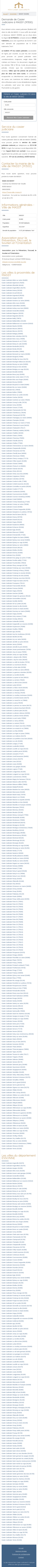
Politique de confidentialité (21, 1554)
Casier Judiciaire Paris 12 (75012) (12, 929)
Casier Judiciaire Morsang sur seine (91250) (15, 848)
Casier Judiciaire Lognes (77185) (12, 769)
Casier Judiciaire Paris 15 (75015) (12, 937)
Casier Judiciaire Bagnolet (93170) (12, 316)
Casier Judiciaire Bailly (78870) (11, 318)
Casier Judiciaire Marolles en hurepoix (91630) (16, 805)
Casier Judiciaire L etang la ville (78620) (14, 657)
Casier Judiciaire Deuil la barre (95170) (14, 514)
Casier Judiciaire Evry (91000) (11, 555)
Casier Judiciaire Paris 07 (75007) (12, 917)
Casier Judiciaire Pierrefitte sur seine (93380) (16, 957)
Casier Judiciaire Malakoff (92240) (12, 787)
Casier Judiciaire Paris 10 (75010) (12, 924)
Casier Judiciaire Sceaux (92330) (12, 1021)
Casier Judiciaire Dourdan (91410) (12, 1267)
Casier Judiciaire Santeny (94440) (12, 1008)
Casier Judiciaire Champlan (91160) (13, 420)
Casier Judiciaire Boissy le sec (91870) (14, 1191)
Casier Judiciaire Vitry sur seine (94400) (14, 1141)
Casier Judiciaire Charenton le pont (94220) (15, 425)
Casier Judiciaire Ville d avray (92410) (14, 1092)
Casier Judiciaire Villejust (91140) (12, 1105)
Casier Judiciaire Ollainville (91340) (13, 881)
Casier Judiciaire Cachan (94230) (12, 397)
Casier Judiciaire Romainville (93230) (13, 990)
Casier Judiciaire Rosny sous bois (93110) (15, 993)
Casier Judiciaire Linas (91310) (11, 761)
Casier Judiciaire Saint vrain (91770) (13, 1469)
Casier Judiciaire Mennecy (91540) (13, 810)
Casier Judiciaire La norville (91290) (13, 675)
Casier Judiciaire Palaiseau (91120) (13, 894)
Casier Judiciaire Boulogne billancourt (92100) (16, 362)
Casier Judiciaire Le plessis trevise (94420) (15, 715)
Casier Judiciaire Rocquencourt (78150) (14, 985)
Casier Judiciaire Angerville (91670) (13, 1163)
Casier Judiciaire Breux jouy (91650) (13, 374)
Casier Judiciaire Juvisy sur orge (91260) (14, 654)
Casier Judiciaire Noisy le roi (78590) (13, 873)
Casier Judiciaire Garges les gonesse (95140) (16, 596)
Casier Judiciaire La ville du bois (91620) (14, 682)
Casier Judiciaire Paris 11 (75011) (12, 927)
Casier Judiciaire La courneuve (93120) (14, 665)
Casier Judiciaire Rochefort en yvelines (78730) (16, 983)
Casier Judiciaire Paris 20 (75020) (12, 950)
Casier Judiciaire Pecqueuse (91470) (13, 952)
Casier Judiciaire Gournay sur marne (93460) (16, 611)
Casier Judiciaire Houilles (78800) (12, 629)
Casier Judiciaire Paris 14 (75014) (12, 934)
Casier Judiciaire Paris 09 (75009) (12, 922)
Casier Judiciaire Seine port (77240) (13, 1024)
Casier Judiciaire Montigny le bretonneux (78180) (17, 828)
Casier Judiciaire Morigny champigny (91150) (16, 1407)
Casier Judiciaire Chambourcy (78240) (14, 412)
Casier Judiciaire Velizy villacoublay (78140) (15, 1075)
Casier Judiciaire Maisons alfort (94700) (14, 782)
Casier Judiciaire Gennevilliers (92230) (14, 598)
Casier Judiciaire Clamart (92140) (12, 468)
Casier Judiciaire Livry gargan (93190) (14, 766)
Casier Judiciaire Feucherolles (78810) (14, 563)
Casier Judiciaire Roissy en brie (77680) (14, 988)
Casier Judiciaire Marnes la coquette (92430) (16, 800)
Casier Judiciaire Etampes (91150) (12, 1283)
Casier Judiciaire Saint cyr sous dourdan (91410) (17, 1453)
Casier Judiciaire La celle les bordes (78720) (16, 662)
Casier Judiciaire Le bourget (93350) (13, 690)
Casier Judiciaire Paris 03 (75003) (12, 906)
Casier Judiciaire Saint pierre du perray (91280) (16, 1466)
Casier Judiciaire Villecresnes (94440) (13, 1100)
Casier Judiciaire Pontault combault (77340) (15, 965)
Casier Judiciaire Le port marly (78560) (14, 718)
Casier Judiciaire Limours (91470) (12, 759)
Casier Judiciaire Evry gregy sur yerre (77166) (16, 558)
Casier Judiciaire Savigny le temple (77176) (15, 1016)
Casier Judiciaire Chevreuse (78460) (13, 456)
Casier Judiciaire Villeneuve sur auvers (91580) (16, 1118)
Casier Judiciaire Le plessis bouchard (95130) (16, 708)
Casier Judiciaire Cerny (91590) (12, 405)
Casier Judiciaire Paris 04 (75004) (12, 909)
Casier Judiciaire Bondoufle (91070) (13, 346)
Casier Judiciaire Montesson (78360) (13, 820)
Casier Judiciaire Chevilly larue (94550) (14, 453)
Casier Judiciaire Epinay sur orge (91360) (15, 542)
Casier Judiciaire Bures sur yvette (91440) (15, 395)
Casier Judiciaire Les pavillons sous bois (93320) (17, 738)
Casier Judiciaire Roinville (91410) (12, 1441)
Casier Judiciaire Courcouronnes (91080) (14, 494)
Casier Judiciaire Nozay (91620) (12, 878)
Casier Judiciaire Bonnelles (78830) (13, 351)
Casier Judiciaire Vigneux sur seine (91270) (15, 1087)
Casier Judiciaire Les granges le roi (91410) (15, 1354)
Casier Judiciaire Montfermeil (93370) (13, 822)
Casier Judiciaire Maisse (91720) (12, 1379)
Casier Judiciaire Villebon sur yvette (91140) (15, 1095)
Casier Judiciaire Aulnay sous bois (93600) (15, 308)
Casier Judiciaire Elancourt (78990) (13, 532)
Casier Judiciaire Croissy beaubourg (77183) (16, 502)
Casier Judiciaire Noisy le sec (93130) (13, 876)
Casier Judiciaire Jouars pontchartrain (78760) (16, 649)
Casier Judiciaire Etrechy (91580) (12, 553)
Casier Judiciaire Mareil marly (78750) (14, 794)
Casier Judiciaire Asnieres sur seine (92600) (15, 300)
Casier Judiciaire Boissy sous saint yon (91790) (16, 1194)
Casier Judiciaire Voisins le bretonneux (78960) (16, 1143)
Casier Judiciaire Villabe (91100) (12, 1090)
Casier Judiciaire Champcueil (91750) (13, 415)
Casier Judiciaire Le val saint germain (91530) (16, 1351)
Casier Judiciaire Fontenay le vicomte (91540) (16, 573)
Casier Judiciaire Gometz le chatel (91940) (15, 609)
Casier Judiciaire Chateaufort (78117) (13, 428)
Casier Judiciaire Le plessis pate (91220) (14, 710)
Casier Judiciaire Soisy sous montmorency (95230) (18, 1034)
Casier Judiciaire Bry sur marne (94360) (14, 387)
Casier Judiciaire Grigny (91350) (12, 614)
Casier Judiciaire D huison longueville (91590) (16, 509)
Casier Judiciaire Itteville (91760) (12, 637)
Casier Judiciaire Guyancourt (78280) (13, 626)
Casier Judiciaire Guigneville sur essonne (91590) (17, 624)
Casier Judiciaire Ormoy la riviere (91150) (15, 1423)
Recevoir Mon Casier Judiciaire (18, 117)
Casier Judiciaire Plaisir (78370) (12, 960)
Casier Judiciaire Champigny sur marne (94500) (17, 418)
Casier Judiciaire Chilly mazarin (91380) (14, 461)
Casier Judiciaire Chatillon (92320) (12, 433)
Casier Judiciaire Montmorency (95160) (14, 835)
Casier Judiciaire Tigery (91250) (12, 1052)
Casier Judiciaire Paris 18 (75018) (12, 945)
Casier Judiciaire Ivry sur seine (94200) (14, 639)
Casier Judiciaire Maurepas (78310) (13, 807)
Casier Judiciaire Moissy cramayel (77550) (15, 815)
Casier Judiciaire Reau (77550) (11, 978)
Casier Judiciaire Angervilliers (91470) (13, 288)
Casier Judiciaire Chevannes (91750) (13, 451)
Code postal (7, 101)
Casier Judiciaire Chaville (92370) (12, 440)
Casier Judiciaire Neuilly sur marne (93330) (15, 858)
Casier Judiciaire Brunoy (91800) (12, 382)
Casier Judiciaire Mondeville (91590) (13, 817)
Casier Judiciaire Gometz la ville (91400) (14, 606)
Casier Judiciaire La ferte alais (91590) (14, 667)
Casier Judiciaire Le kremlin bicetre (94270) (15, 698)
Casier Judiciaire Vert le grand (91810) (14, 1082)
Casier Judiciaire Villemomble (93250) (14, 1110)
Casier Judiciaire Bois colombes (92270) (14, 336)
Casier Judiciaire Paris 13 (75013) (12, 932)
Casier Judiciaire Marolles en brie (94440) (15, 802)
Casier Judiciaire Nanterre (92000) (12, 853)
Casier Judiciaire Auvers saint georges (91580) (16, 1173)
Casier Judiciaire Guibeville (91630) (13, 621)
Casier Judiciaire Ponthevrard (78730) (14, 968)
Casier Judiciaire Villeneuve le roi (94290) (15, 1115)
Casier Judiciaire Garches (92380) (12, 593)
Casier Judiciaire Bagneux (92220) (12, 313)
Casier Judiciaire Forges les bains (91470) (15, 581)
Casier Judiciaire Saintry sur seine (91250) (15, 1003)
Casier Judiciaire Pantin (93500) (12, 896)
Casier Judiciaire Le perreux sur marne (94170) (16, 705)
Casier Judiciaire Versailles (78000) (13, 1080)
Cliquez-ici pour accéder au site (14, 262)
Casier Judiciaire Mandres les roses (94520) (15, 789)
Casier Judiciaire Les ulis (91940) (12, 741)
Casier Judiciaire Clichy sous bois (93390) (15, 474)
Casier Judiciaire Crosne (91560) (12, 507)
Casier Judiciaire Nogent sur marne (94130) (15, 863)
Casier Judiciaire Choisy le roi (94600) (14, 466)
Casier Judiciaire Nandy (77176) (12, 850)
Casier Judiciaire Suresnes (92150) (13, 1044)
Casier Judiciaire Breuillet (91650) (12, 372)
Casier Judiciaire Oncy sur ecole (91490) (14, 1418)
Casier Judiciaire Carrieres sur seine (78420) (16, 400)
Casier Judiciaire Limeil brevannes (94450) (15, 756)
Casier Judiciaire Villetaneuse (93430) (14, 1123)
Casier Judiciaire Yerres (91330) (12, 1148)
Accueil (5, 14)
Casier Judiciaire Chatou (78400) (12, 435)
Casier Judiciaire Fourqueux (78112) (13, 583)
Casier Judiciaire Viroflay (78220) (12, 1136)
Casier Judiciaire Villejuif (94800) (12, 1103)
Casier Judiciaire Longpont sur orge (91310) (15, 774)
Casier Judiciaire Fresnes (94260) (12, 588)
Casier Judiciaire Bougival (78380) (12, 356)
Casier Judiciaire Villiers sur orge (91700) (15, 1131)
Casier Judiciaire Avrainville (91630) (13, 311)
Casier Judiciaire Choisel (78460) (12, 463)
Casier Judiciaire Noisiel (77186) (12, 868)
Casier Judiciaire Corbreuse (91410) (13, 1255)
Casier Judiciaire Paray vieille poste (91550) (15, 899)
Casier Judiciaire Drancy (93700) (12, 517)
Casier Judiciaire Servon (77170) (12, 1029)
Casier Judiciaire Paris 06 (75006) (12, 914)
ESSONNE (13, 14)
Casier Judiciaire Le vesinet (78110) (13, 723)
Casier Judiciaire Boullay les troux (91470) (15, 359)
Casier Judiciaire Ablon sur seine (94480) (14, 280)
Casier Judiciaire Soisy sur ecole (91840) (14, 1486)
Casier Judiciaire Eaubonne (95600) (13, 524)
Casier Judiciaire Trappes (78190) (12, 1057)
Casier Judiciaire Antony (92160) (12, 290)
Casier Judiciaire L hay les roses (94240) (14, 659)
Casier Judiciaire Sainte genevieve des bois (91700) (18, 1474)
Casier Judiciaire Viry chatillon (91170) (14, 1138)
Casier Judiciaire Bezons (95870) (12, 328)
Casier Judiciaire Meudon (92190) (12, 812)
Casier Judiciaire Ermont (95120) (12, 547)
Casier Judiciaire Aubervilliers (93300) (13, 305)
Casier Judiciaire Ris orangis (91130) (13, 980)
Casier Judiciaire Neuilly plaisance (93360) (15, 856)
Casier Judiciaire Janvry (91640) (12, 644)
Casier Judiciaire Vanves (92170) (12, 1062)
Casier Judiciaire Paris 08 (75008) (12, 919)
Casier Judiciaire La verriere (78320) (13, 680)
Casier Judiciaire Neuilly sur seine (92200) (15, 861)
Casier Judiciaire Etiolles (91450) (12, 550)
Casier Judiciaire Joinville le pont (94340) (14, 647)
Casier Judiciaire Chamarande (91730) (14, 410)
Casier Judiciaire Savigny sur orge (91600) (15, 1019)
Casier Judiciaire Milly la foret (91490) (13, 1392)
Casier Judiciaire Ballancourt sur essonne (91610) (17, 323)
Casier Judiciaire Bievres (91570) (12, 331)
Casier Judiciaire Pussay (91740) (12, 1433)
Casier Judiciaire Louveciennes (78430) (14, 777)
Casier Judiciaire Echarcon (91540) (13, 527)
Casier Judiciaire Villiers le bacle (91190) (14, 1125)
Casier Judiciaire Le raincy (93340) (13, 721)
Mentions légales (21, 1551)
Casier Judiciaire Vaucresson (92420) (13, 1067)
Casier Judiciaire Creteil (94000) (12, 499)
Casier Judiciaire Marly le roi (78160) (13, 797)
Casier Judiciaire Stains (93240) (12, 1039)
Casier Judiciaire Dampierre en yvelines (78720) (17, 512)
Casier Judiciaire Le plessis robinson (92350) (16, 713)
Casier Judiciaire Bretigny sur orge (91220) (15, 369)
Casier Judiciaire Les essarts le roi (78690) (15, 728)
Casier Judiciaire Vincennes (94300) (13, 1133)
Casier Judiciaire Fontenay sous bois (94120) (16, 578)
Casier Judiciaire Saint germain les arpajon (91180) (18, 1456)
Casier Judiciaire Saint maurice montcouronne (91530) (19, 1461)
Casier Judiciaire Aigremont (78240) (13, 283)
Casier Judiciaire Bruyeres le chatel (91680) (15, 384)
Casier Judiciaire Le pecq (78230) (12, 703)
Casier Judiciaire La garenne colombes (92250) (16, 672)
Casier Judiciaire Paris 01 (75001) (12, 901)
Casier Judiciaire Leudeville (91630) (13, 746)
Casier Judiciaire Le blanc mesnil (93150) (15, 687)
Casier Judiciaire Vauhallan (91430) (13, 1072)
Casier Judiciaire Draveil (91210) (12, 519)
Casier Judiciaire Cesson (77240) (12, 407)
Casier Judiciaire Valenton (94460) (12, 1059)
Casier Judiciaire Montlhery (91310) (13, 830)
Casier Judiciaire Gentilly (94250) (12, 601)
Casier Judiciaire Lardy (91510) (11, 685)
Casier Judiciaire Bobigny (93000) (12, 334)
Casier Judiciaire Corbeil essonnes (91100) (15, 484)
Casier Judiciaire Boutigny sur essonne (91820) (16, 1206)
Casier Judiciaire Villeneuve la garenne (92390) (16, 1113)
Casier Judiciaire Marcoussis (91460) (13, 792)
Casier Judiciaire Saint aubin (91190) (13, 1448)
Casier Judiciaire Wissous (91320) (12, 1146)
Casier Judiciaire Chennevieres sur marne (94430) (17, 446)
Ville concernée (8, 109)
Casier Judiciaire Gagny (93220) (12, 591)
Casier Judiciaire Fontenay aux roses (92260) (16, 568)
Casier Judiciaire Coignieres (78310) (13, 476)
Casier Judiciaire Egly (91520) (11, 530)
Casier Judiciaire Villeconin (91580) (13, 1097)
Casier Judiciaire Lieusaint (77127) (13, 754)
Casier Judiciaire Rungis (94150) (12, 998)
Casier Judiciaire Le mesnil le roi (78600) (14, 700)
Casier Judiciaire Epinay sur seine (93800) (15, 545)
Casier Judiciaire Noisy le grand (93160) (14, 871)
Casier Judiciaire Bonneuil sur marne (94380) (16, 354)
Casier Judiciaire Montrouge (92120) (13, 840)
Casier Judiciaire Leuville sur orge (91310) (15, 749)
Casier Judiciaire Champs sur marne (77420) (16, 423)
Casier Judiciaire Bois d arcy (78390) (13, 339)
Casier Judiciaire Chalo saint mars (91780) (15, 1234)
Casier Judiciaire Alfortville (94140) (13, 285)
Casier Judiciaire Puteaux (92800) (12, 973)
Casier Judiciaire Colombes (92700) (13, 479)
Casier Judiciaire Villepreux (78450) (13, 1120)
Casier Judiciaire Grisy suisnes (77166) (14, 616)
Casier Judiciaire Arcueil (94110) (12, 293)
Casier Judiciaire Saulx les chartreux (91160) (16, 1013)
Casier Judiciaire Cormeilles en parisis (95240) (16, 486)
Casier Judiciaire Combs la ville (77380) (14, 481)
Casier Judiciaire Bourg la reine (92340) (14, 367)
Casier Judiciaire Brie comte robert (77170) (15, 377)
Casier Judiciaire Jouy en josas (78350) (14, 652)
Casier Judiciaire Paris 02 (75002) (12, 904)
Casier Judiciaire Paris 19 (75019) (12, 947)
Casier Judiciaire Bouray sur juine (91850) (15, 364)
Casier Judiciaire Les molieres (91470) (14, 736)
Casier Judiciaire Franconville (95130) (13, 586)
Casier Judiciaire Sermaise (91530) (13, 1026)
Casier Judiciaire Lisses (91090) (12, 764)
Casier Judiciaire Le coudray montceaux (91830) (17, 695)
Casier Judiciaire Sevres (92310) (12, 1031)
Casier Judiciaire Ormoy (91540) (12, 889)
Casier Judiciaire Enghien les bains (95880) (15, 537)
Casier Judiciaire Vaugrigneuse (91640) (14, 1069)
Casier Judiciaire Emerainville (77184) (14, 535)
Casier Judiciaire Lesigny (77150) (12, 743)
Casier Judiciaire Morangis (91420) (13, 843)
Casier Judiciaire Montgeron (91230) (13, 825)
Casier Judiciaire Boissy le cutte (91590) (14, 344)
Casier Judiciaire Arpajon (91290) (12, 298)
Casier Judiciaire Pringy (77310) (12, 970)
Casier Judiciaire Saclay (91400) (12, 1001)
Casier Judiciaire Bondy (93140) (12, 349)
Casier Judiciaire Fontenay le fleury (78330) (15, 570)
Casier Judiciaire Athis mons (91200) (13, 303)
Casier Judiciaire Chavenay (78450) (13, 438)
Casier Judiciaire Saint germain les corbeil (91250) (17, 1458)
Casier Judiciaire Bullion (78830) (12, 392)
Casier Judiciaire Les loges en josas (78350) (15, 733)
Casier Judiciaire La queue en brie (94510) (15, 677)
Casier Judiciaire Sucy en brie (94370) (14, 1041)
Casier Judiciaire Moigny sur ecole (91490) (15, 1395)
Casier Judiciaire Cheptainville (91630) (14, 448)
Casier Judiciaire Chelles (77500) (12, 443)
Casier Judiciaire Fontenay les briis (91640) (15, 575)
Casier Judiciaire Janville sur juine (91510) (15, 642)
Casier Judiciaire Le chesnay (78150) (13, 693)
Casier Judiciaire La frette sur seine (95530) (15, 670)
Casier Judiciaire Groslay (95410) (12, 619)
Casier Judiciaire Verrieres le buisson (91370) (16, 1077)
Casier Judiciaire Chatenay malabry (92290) (15, 430)
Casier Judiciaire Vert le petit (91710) (13, 1085)
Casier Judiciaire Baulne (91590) (12, 326)
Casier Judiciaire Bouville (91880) (12, 1209)
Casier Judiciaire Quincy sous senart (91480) (16, 975)
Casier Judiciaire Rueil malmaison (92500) (15, 996)
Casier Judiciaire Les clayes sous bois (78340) (16, 726)
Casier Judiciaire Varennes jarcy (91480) (14, 1064)
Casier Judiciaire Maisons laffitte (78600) (14, 784)
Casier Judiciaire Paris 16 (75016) (12, 940)
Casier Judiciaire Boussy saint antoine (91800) (16, 1204)
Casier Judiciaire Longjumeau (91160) (14, 771)
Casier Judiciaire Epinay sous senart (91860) (16, 540)
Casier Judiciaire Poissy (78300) (12, 962)
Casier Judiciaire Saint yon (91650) (13, 1471)
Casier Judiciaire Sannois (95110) (12, 1006)
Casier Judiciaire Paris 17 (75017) (12, 942)
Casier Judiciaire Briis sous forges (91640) (15, 379)
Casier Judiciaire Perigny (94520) (12, 955)
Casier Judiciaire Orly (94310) (11, 884)
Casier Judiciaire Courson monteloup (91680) (16, 496)
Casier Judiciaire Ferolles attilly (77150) (14, 560)
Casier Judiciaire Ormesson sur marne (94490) (16, 886)
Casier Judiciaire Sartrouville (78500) (13, 1011)
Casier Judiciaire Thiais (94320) (12, 1047)
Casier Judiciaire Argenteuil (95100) (13, 295)
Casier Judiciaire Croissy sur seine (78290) (15, 504)
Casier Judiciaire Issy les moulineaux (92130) (16, 634)
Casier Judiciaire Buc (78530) (11, 390)
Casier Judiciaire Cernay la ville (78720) (14, 402)
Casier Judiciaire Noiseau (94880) (12, 866)
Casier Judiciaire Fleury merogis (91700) (14, 565)
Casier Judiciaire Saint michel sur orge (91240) (16, 1463)
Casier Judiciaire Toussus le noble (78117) (15, 1054)
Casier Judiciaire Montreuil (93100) (13, 838)
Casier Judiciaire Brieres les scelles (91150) (15, 1219)
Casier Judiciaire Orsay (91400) (12, 891)
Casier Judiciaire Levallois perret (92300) (14, 751)
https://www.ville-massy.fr (12, 192)
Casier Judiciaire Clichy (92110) (12, 471)
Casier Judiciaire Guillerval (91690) (13, 1321)
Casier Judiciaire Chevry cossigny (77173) (15, 458)
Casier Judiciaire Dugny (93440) (12, 522)
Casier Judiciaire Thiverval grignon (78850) (15, 1049)
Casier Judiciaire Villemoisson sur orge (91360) (16, 1108)
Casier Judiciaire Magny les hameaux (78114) (16, 779)
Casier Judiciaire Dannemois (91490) (13, 1265)
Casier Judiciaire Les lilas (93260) (12, 731)
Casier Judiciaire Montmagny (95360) (13, 833)
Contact (21, 1557)
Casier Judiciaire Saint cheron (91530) (14, 1451)
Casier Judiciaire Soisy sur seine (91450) (14, 1036)
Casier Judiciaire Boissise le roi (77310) (14, 341)
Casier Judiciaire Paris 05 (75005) (12, 912)
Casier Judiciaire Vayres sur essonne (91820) (16, 1502)
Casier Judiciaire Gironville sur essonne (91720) (17, 1306)
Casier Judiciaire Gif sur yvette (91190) (14, 603)
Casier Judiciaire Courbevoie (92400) (13, 491)
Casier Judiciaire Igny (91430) (11, 631)
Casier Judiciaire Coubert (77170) (12, 489)
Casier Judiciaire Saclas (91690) (12, 1443)
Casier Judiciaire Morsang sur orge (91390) (15, 845)
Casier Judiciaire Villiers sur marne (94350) (15, 1128)
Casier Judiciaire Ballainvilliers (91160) (14, 321)
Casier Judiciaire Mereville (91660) (13, 1390)
